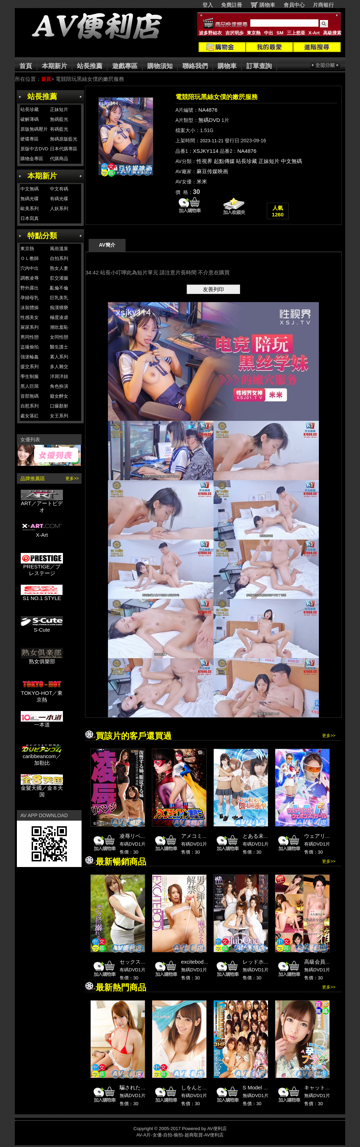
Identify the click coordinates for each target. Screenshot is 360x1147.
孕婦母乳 (29, 297)
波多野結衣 (210, 32)
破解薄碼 (29, 119)
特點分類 (42, 236)
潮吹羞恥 (59, 327)
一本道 (42, 722)
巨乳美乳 (59, 297)
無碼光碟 (29, 198)
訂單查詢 (259, 66)
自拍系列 (59, 258)
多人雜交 (59, 366)
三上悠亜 (296, 32)
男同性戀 (29, 337)
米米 (202, 181)
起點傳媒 (224, 161)
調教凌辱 (29, 278)
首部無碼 (29, 396)
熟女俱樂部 (42, 658)
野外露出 (29, 288)
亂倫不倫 (59, 288)
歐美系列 (29, 208)
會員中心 (294, 5)
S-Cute (42, 627)
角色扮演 (59, 386)
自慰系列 (29, 406)
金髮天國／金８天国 (42, 788)
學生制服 (29, 376)
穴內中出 (29, 268)
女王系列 (59, 415)
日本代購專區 (63, 148)
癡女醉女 (59, 396)
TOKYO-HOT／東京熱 (42, 694)
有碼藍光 (59, 129)
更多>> (72, 478)
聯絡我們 (195, 66)
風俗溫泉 (59, 248)
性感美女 (29, 317)
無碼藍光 (59, 119)
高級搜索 (332, 32)
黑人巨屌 (29, 386)
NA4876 (207, 110)
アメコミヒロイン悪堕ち (210, 836)
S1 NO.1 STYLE (42, 595)
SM (280, 32)
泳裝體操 (29, 307)
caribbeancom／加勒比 (42, 757)
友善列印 (213, 289)
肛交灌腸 (59, 278)
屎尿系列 (29, 327)
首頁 (25, 66)
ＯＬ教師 (29, 258)
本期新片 (54, 66)
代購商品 (59, 158)
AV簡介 (107, 245)
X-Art (314, 32)
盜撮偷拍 (29, 347)
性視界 (204, 161)
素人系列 (59, 356)
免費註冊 (231, 5)
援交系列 (29, 366)
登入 (207, 5)
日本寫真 (29, 218)
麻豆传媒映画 (212, 171)
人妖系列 (59, 208)
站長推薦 (89, 66)
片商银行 (326, 5)
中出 (268, 32)
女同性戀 (59, 337)
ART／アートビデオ (42, 504)
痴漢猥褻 (59, 307)
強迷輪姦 (29, 356)
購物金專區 (31, 158)
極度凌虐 (59, 317)
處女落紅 (29, 415)
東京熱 (254, 32)
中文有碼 (59, 188)
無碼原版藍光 (63, 139)
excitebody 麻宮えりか (207, 962)
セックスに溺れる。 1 (146, 962)
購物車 (267, 5)
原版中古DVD (34, 148)
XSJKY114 (206, 151)
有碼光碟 (59, 198)
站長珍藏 (29, 109)
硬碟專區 (29, 139)
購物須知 (160, 66)
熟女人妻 (59, 268)
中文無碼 (29, 188)
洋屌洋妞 (59, 376)
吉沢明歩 (234, 32)
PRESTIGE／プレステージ (42, 567)
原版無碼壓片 (34, 129)
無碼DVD (209, 120)
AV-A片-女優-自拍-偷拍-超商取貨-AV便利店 (180, 1135)
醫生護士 (59, 347)
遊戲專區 (124, 66)
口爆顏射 (59, 406)
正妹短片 (59, 109)
